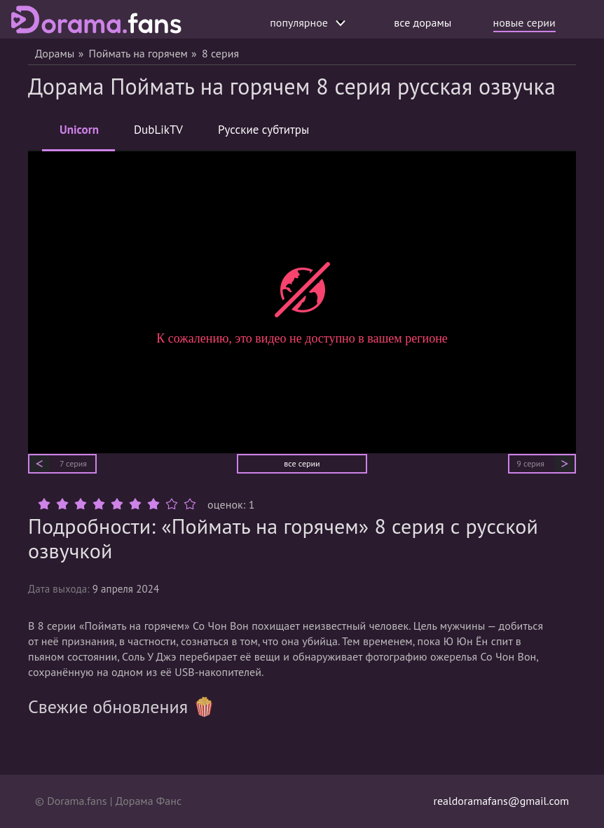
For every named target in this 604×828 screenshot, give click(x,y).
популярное (307, 22)
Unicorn (79, 136)
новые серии (524, 22)
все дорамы (422, 22)
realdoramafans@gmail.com (501, 801)
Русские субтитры (263, 129)
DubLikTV (158, 129)
